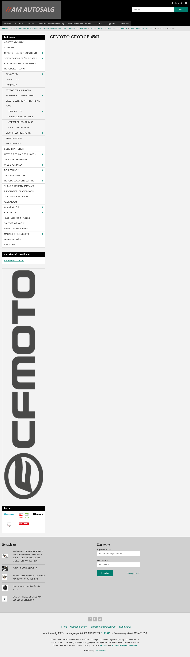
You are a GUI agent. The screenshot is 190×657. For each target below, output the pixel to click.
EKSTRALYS (10, 212)
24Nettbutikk (100, 651)
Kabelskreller (10, 244)
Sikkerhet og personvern (103, 627)
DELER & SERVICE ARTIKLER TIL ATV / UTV (23, 103)
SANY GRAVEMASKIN (14, 223)
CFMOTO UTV (12, 79)
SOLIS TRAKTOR (13, 143)
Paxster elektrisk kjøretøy (15, 228)
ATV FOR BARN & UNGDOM (18, 90)
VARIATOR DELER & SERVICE (20, 122)
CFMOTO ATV (12, 74)
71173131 (106, 633)
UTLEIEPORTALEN (13, 165)
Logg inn (111, 23)
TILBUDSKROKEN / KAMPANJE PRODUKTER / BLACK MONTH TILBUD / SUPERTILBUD (19, 191)
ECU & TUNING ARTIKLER (19, 127)
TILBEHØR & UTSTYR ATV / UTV (20, 95)
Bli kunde (19, 23)
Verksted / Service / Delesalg (51, 23)
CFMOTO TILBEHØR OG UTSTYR (20, 53)
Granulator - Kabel (12, 239)
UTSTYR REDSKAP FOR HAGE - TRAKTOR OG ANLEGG (20, 157)
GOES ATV (9, 47)
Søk (181, 9)
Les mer (104, 646)
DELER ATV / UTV (15, 111)
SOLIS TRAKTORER (14, 149)
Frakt (64, 627)
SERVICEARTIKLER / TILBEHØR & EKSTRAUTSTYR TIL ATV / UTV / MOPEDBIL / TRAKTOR (20, 63)
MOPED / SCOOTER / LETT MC (19, 181)
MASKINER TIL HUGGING (16, 234)
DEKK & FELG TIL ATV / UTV (18, 133)
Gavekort (99, 23)
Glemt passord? (133, 573)
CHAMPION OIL (11, 207)
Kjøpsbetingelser (78, 627)
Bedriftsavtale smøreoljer (79, 23)
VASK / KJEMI (10, 202)
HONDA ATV (11, 85)
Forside (7, 23)
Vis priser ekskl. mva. (14, 260)
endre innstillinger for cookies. (124, 646)
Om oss (30, 23)
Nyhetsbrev (125, 627)
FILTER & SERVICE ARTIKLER (20, 117)
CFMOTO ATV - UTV (13, 42)
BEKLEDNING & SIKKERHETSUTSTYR (15, 173)
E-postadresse (104, 549)
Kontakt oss (124, 23)
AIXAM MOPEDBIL (14, 138)
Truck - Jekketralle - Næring (17, 218)
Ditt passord (102, 560)
